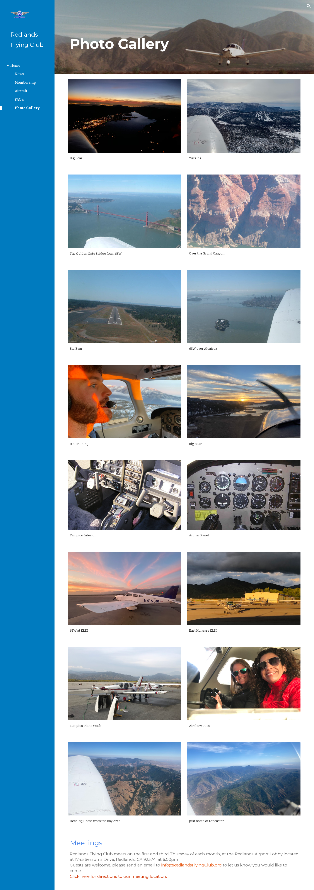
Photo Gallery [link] (27, 108)
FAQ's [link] (19, 99)
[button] (309, 6)
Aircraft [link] (21, 91)
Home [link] (15, 65)
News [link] (19, 74)
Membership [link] (25, 82)
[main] (144, 37)
